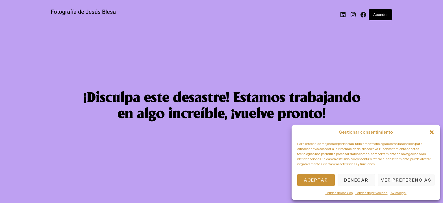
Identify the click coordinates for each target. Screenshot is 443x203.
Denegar (356, 180)
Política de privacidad (371, 193)
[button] (432, 132)
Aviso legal (398, 193)
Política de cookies (339, 193)
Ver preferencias (406, 180)
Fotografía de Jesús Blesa (83, 11)
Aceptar (316, 180)
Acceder (380, 14)
